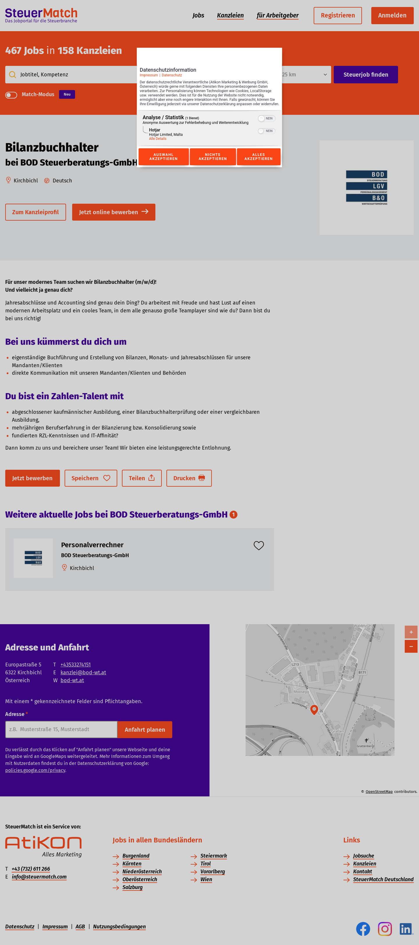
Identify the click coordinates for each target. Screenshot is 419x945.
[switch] (267, 124)
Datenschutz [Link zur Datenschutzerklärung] (172, 77)
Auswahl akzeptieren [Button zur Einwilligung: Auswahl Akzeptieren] (163, 163)
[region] (209, 134)
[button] (261, 125)
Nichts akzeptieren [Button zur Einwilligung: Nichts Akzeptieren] (212, 163)
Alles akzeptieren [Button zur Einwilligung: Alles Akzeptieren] (258, 163)
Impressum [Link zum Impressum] (149, 77)
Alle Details (157, 145)
